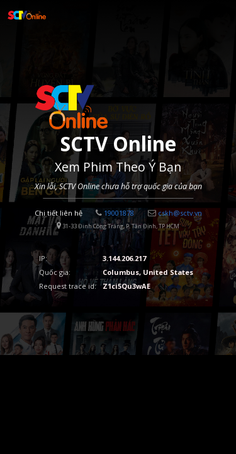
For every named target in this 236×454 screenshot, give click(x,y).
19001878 (115, 213)
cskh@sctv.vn (175, 213)
